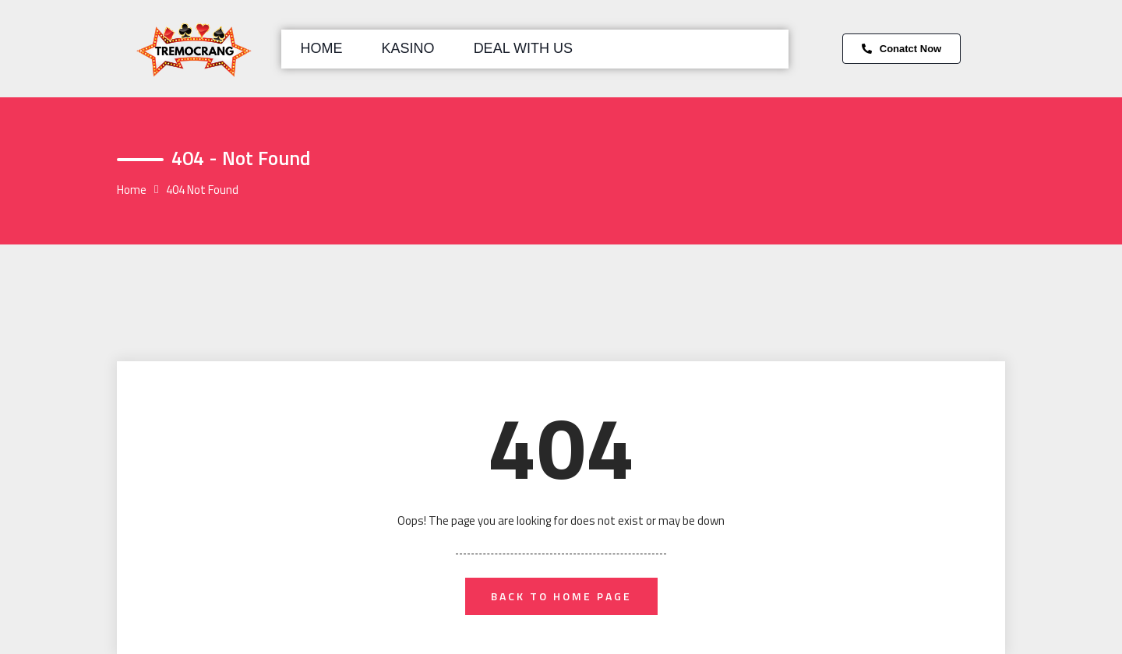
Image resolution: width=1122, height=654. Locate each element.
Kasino (408, 48)
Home (322, 48)
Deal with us (523, 48)
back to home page (561, 596)
